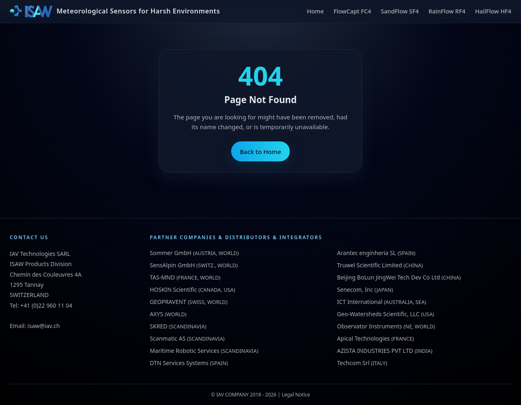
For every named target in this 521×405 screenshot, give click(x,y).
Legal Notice (296, 394)
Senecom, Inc (355, 289)
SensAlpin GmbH (172, 265)
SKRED (158, 326)
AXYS (156, 314)
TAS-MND (162, 277)
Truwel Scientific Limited (369, 265)
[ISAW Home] (115, 11)
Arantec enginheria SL (366, 253)
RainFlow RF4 (447, 11)
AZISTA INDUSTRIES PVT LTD (375, 350)
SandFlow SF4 (400, 11)
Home (315, 11)
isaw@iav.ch (44, 326)
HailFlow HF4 (493, 11)
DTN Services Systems (179, 363)
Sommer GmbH (171, 253)
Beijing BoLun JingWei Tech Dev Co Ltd (388, 277)
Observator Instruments (369, 326)
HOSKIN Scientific (173, 289)
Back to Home (260, 151)
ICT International (360, 302)
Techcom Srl (353, 363)
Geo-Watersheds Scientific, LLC (378, 314)
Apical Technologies (363, 338)
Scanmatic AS (168, 338)
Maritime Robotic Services (184, 350)
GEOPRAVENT (168, 302)
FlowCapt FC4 (352, 11)
